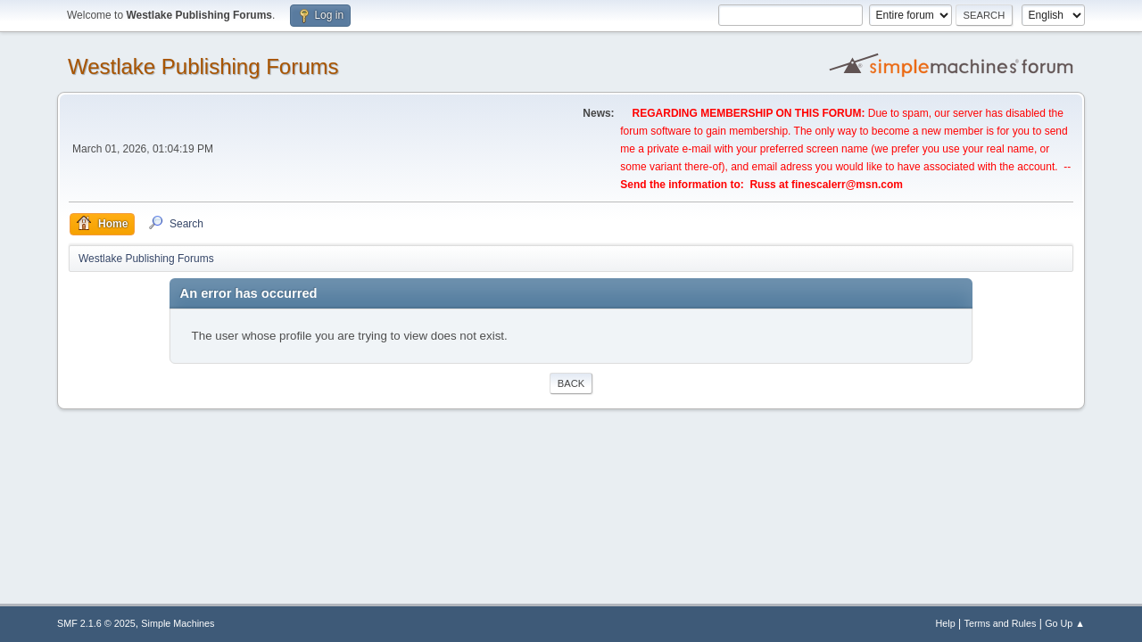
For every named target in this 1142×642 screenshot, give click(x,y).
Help (946, 623)
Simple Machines (177, 623)
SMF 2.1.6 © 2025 (96, 623)
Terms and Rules (1000, 623)
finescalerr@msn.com (847, 184)
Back (571, 383)
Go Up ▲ (1065, 623)
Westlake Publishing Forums (203, 66)
